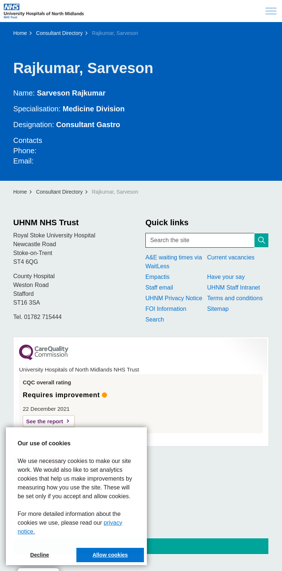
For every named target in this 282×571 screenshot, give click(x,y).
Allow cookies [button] (110, 555)
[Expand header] (271, 11)
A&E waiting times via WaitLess (173, 261)
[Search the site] (207, 240)
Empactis (157, 277)
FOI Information (165, 309)
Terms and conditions (235, 298)
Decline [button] (39, 555)
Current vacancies (230, 257)
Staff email (159, 287)
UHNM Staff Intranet (233, 287)
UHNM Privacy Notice (173, 298)
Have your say (226, 277)
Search (154, 319)
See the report (44, 421)
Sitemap (218, 309)
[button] (261, 240)
